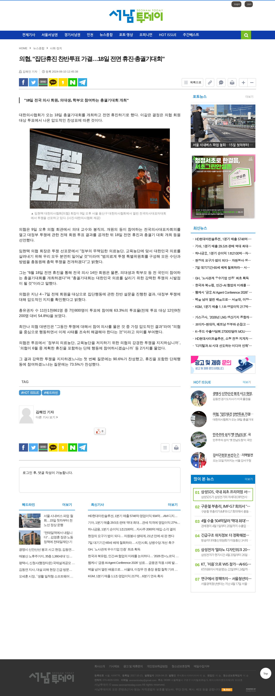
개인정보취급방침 (157, 666)
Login (237, 4)
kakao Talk (53, 82)
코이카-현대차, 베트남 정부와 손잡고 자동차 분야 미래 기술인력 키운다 (223, 324)
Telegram (82, 82)
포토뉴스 (200, 97)
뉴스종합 (106, 34)
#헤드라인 (51, 392)
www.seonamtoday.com (126, 684)
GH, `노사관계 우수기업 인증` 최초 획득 (222, 278)
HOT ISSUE (168, 34)
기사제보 (114, 666)
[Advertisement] (223, 624)
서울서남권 (50, 34)
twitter (33, 82)
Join (249, 4)
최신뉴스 (200, 228)
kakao (62, 82)
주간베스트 (191, 34)
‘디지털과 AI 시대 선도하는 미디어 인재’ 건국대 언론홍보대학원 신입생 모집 (223, 345)
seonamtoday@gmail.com (142, 680)
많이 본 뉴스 (204, 479)
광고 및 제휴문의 (132, 666)
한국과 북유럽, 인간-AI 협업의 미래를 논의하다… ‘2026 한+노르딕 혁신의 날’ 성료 (223, 285)
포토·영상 (126, 34)
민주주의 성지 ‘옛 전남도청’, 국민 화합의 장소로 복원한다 (232, 435)
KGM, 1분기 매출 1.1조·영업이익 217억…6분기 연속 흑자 (223, 306)
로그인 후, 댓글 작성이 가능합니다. (100, 480)
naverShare (72, 82)
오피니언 (145, 34)
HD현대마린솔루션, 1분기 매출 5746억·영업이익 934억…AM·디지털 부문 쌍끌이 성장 (223, 239)
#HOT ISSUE (30, 392)
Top (265, 673)
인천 (90, 34)
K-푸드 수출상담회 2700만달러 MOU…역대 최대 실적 (223, 331)
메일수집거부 (201, 666)
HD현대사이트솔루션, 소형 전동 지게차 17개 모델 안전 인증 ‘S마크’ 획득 (223, 338)
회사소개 (99, 666)
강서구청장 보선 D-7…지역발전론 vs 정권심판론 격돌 (233, 455)
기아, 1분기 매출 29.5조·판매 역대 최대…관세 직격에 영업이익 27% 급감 (223, 246)
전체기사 (28, 34)
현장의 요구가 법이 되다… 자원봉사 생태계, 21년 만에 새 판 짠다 (223, 260)
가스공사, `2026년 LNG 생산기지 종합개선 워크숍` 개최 (223, 317)
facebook (23, 82)
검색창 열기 (246, 35)
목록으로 (191, 82)
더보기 (67, 504)
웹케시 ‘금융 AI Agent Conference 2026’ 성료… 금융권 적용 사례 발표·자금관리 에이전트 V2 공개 (223, 292)
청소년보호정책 (181, 666)
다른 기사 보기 (47, 417)
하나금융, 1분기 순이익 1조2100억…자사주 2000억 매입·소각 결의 (223, 253)
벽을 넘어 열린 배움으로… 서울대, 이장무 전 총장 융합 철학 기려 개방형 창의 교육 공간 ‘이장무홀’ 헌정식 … (223, 299)
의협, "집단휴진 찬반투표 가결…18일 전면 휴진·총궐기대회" (233, 414)
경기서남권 (72, 34)
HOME (23, 48)
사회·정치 (56, 48)
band (43, 82)
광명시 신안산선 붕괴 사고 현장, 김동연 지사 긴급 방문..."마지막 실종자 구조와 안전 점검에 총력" (233, 394)
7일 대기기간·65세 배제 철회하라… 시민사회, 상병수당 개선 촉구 (223, 267)
